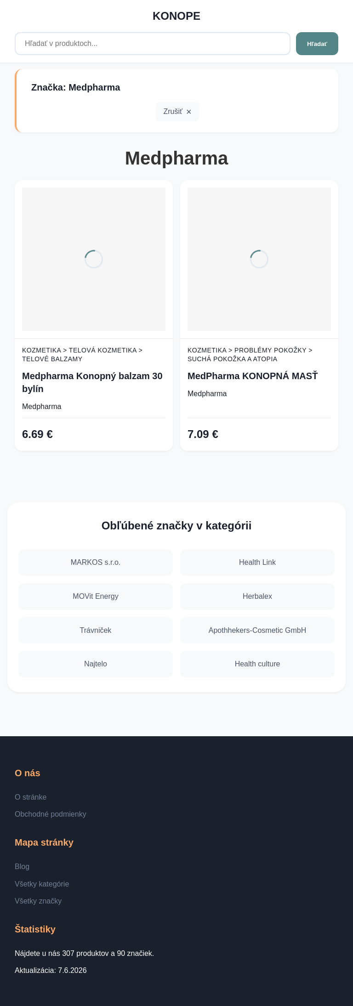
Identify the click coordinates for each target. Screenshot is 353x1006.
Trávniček (96, 630)
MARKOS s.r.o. (95, 562)
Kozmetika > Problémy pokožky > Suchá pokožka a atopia (250, 355)
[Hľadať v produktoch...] (152, 43)
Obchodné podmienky (50, 814)
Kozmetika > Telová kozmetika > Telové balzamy (82, 355)
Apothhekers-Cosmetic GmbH (258, 630)
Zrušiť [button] (172, 111)
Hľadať (317, 43)
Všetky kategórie (42, 884)
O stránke (30, 797)
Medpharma (41, 406)
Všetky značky (38, 901)
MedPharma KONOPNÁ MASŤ (253, 376)
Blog (22, 866)
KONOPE (176, 16)
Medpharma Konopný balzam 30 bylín (92, 382)
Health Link (257, 562)
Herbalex (257, 596)
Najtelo (95, 664)
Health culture (257, 664)
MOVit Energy (95, 596)
